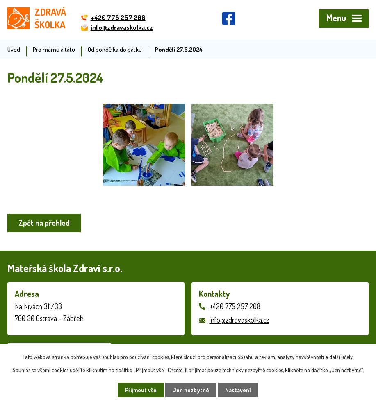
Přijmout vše (141, 390)
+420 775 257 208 (235, 306)
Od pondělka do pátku (115, 49)
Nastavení (238, 390)
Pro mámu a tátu (54, 49)
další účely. (341, 356)
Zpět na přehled (44, 222)
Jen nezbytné (191, 390)
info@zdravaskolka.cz (239, 319)
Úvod (13, 49)
